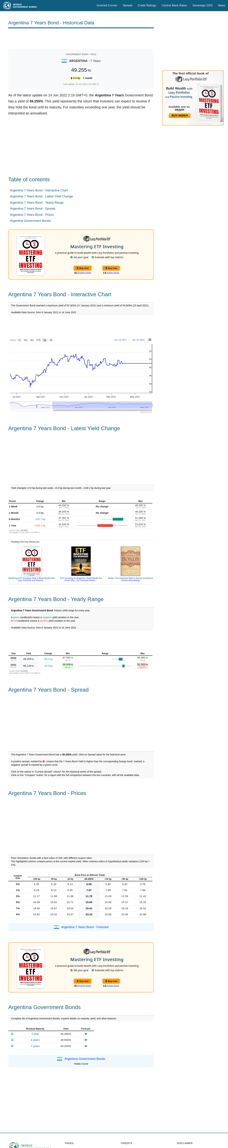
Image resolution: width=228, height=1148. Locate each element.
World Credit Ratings (79, 1124)
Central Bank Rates (174, 5)
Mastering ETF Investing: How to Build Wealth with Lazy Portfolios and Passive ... (31, 579)
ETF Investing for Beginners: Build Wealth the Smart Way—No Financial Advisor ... (81, 579)
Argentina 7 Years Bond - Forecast (84, 901)
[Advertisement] (81, 38)
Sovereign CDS (203, 5)
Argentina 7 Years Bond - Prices (32, 214)
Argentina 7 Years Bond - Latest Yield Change (41, 196)
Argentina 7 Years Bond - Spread (32, 208)
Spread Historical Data (80, 1139)
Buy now (82, 268)
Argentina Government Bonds (30, 220)
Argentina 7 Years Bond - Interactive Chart (39, 190)
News (221, 5)
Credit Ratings (147, 5)
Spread (127, 5)
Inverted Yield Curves (80, 1144)
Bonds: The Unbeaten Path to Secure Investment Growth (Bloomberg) (130, 579)
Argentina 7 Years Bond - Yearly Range (37, 202)
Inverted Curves (107, 5)
